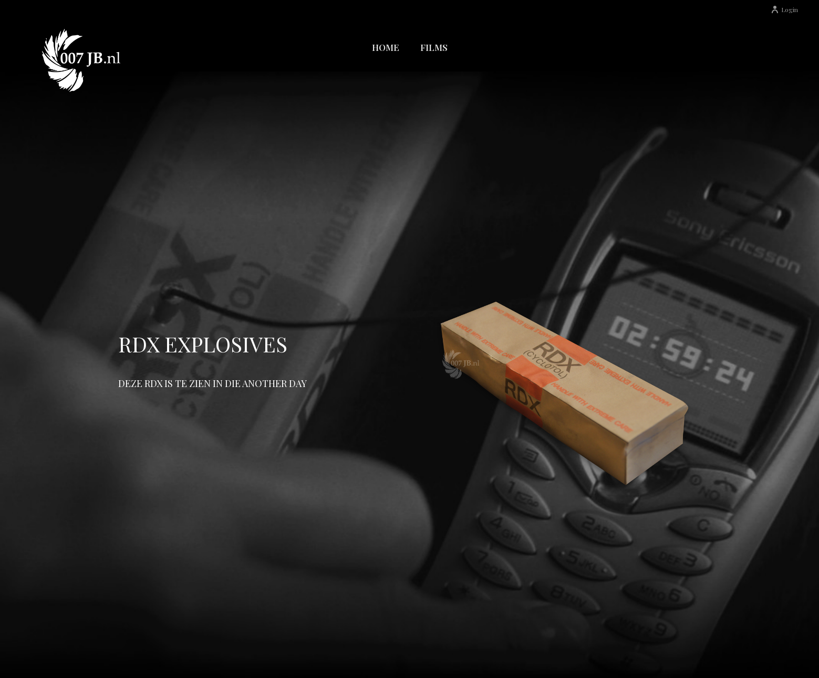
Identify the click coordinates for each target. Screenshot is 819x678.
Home (385, 47)
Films (434, 47)
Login (784, 9)
